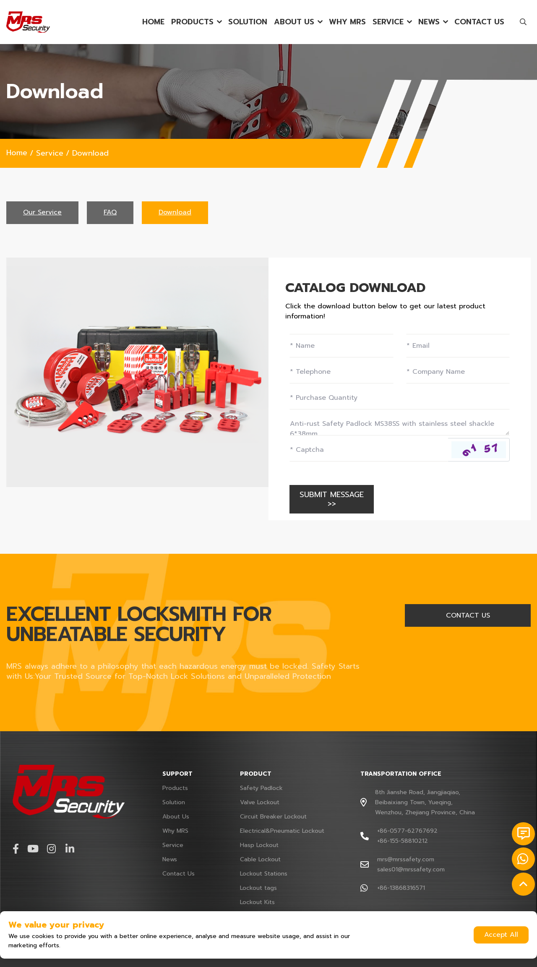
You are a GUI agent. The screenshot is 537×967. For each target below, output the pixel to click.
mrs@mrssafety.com (405, 859)
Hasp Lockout (259, 845)
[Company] (458, 371)
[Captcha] (368, 449)
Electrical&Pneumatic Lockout (282, 830)
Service (388, 22)
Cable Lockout (260, 859)
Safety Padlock (261, 788)
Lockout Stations (263, 873)
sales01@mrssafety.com (411, 869)
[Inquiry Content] (399, 423)
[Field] (399, 397)
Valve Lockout (259, 802)
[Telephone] (341, 371)
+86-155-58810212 (402, 841)
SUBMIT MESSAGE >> (332, 499)
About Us (294, 22)
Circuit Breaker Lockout (273, 816)
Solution (247, 22)
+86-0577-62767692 (407, 830)
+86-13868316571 (401, 888)
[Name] (341, 345)
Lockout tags (258, 888)
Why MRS (347, 22)
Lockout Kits (257, 902)
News (429, 22)
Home (153, 22)
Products (192, 22)
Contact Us (479, 22)
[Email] (458, 345)
